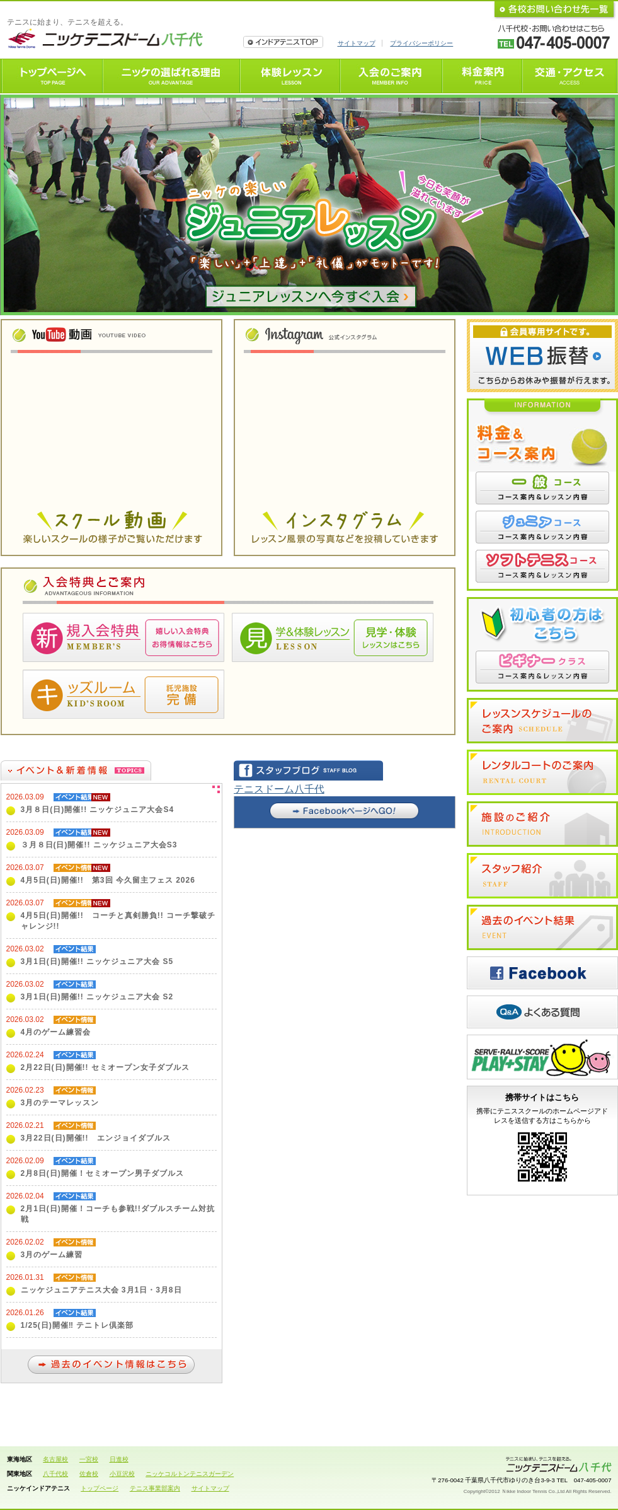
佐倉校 (88, 1473)
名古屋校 (55, 1459)
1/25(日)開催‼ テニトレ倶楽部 (77, 1325)
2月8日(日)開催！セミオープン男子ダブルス (102, 1173)
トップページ (99, 1488)
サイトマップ (356, 43)
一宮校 (88, 1459)
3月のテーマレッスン (60, 1102)
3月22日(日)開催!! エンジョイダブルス (96, 1138)
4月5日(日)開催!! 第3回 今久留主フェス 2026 (108, 880)
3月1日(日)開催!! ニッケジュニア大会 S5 (97, 961)
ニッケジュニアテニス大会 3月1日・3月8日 (101, 1290)
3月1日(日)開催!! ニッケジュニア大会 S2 (97, 996)
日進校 (119, 1459)
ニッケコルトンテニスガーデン (190, 1473)
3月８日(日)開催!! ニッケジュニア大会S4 (98, 809)
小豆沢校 (122, 1473)
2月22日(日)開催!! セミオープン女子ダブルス (105, 1067)
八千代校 (55, 1473)
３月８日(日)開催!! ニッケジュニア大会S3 (99, 844)
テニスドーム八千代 (279, 789)
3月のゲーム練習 (52, 1254)
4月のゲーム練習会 (56, 1032)
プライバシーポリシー (421, 43)
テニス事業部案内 (155, 1488)
